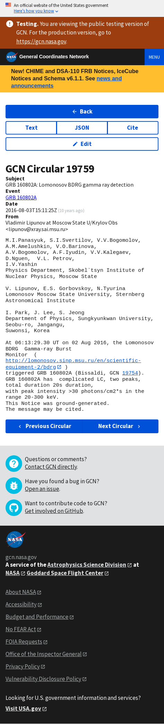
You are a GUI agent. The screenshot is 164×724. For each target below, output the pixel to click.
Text (31, 127)
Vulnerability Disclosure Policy (43, 679)
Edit (82, 144)
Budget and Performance (37, 617)
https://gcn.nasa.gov (41, 41)
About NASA (21, 592)
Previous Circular (44, 426)
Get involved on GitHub (54, 511)
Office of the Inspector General (44, 654)
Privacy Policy (23, 666)
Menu (154, 57)
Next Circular (120, 426)
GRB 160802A (21, 197)
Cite (132, 127)
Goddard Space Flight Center (65, 573)
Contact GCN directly (51, 466)
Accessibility (21, 604)
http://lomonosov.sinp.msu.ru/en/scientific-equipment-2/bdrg (73, 363)
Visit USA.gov (23, 708)
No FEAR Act (21, 629)
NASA (13, 573)
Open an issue (42, 489)
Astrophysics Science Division (86, 564)
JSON (82, 127)
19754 (130, 373)
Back (82, 111)
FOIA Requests (24, 641)
